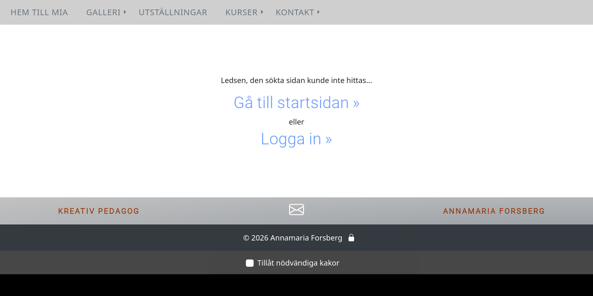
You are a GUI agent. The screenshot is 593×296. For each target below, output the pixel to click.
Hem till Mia (39, 12)
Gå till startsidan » (296, 102)
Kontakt (299, 12)
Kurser (245, 12)
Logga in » (296, 139)
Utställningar (173, 12)
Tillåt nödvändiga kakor (298, 263)
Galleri (107, 12)
